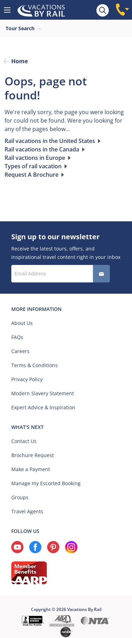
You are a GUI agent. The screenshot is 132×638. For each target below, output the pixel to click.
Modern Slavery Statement (42, 393)
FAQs (17, 337)
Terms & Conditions (34, 365)
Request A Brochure (31, 174)
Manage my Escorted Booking (46, 483)
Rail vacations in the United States (50, 141)
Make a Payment (30, 469)
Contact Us (24, 441)
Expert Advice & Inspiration (43, 407)
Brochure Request (32, 455)
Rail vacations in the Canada (42, 149)
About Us (22, 323)
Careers (20, 351)
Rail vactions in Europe (35, 158)
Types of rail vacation (33, 166)
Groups (20, 497)
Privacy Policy (27, 379)
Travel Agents (27, 511)
